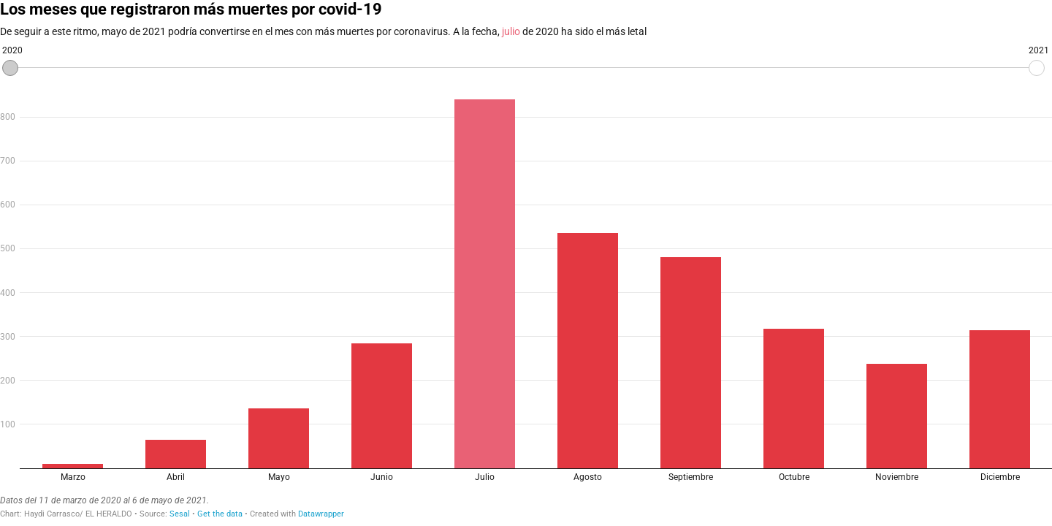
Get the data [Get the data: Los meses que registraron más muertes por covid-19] (220, 514)
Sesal (179, 514)
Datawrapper (321, 514)
